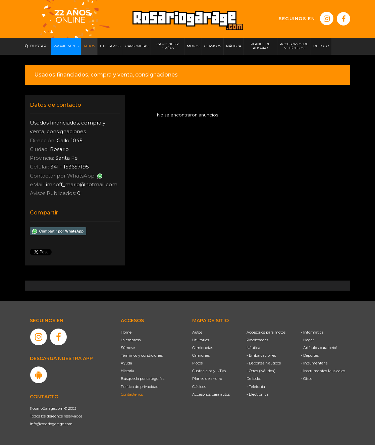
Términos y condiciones (142, 355)
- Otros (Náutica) (261, 370)
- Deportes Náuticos (264, 363)
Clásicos (199, 386)
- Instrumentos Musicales (323, 370)
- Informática (312, 332)
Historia (127, 370)
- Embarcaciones (261, 355)
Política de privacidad (140, 386)
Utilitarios (200, 340)
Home (126, 332)
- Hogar (307, 340)
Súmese (128, 347)
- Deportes (310, 355)
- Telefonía (256, 386)
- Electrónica (258, 394)
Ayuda (126, 363)
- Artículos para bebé (319, 347)
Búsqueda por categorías (142, 378)
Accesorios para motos (266, 332)
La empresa (131, 340)
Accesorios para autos (211, 394)
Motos (197, 363)
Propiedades (257, 340)
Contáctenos (132, 394)
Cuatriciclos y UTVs (209, 370)
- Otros (306, 378)
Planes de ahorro (207, 378)
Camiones (201, 355)
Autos (197, 332)
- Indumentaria (314, 363)
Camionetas (202, 347)
